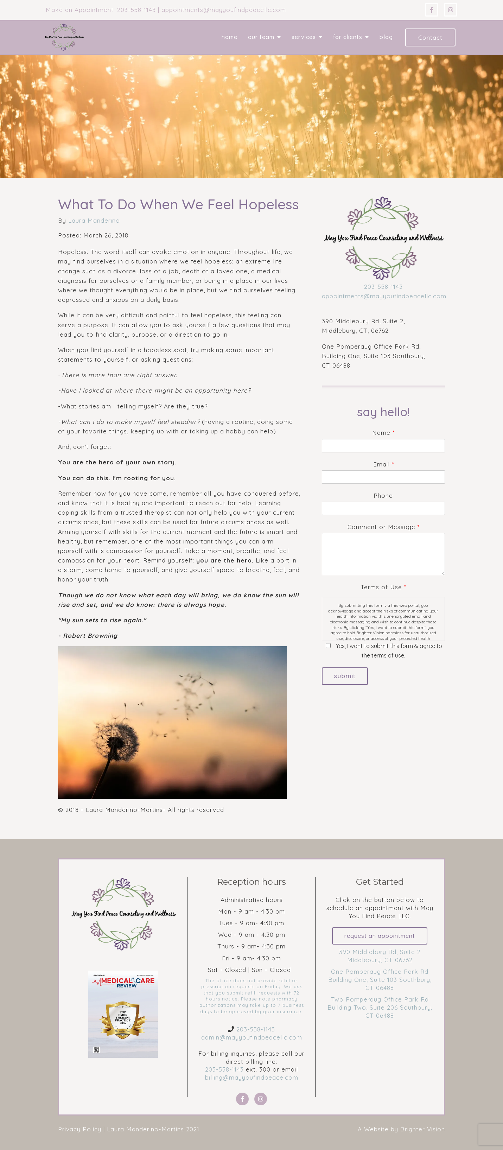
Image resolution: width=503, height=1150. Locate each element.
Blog (386, 37)
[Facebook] (431, 10)
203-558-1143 (383, 286)
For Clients (347, 37)
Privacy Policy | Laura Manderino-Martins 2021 (128, 1129)
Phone (383, 495)
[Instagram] (450, 10)
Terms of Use (383, 587)
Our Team (261, 37)
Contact (430, 37)
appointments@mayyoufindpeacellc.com (384, 296)
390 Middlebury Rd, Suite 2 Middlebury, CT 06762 (380, 956)
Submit (345, 676)
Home (229, 37)
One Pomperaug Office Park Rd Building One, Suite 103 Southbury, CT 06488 (380, 980)
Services (304, 37)
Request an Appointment (379, 936)
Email (383, 464)
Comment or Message (383, 526)
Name (383, 432)
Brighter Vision (422, 1129)
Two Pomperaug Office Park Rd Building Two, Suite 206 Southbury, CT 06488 (379, 1007)
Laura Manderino (94, 220)
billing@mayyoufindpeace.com (251, 1077)
